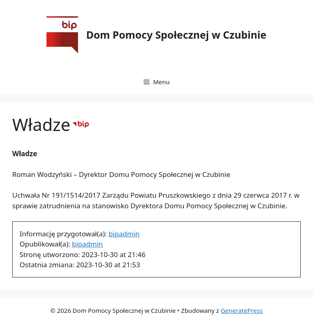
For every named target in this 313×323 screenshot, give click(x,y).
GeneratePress (241, 310)
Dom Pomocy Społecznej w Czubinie (176, 34)
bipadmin (123, 233)
